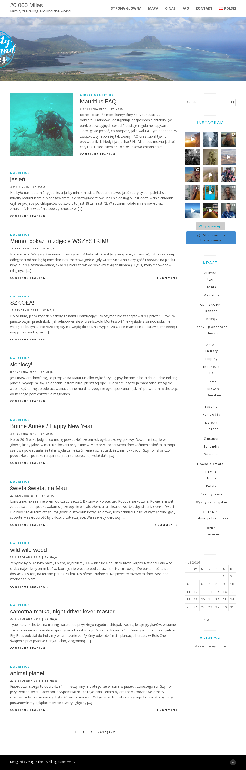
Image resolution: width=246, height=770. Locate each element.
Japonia (211, 407)
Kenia (211, 287)
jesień (17, 179)
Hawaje (213, 333)
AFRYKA (86, 95)
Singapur (211, 439)
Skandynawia (211, 494)
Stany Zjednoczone (212, 327)
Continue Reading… (99, 154)
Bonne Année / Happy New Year (51, 426)
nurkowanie (211, 534)
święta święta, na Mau (38, 488)
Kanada (211, 311)
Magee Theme (37, 762)
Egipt (211, 279)
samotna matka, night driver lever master (62, 611)
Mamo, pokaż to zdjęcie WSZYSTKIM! (59, 241)
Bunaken (214, 395)
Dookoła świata (210, 464)
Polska (211, 486)
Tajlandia (212, 446)
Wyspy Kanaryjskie (211, 502)
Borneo (213, 429)
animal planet (27, 673)
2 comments (166, 525)
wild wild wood (28, 549)
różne (210, 528)
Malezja (211, 423)
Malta (211, 478)
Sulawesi (213, 389)
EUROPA (210, 472)
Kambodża (212, 414)
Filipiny (211, 359)
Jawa (213, 381)
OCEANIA (210, 512)
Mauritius (104, 95)
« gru (208, 619)
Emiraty (211, 351)
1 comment (167, 277)
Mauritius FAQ (98, 101)
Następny (106, 732)
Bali (212, 373)
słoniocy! (21, 364)
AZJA (210, 345)
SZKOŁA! (22, 302)
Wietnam (211, 454)
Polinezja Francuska (211, 518)
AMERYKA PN (210, 305)
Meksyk (212, 319)
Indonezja (211, 367)
